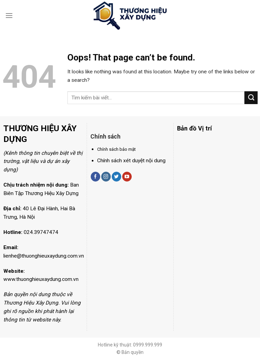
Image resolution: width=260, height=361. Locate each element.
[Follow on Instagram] (106, 177)
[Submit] (251, 97)
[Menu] (9, 15)
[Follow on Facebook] (95, 177)
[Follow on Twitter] (116, 177)
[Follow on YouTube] (127, 177)
